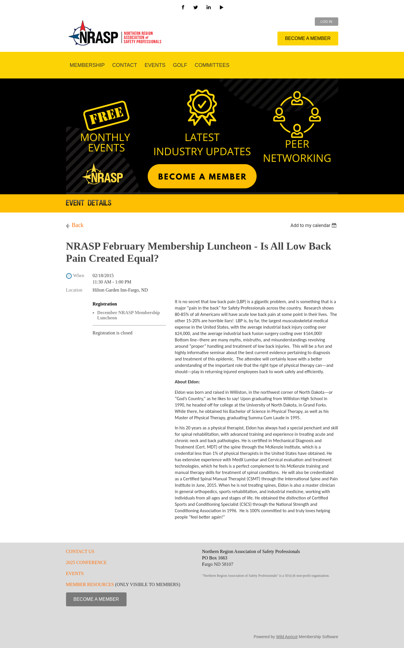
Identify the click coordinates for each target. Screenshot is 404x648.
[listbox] (314, 225)
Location (74, 290)
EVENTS (75, 573)
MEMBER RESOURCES (90, 584)
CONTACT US (80, 551)
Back (78, 225)
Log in (326, 22)
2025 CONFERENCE (86, 562)
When (78, 275)
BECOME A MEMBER (307, 38)
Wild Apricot (287, 636)
